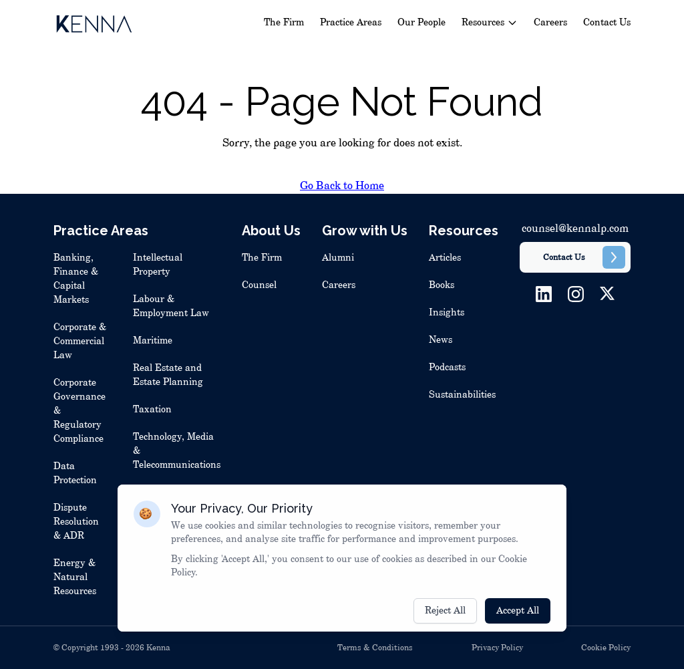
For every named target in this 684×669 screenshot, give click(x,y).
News (440, 340)
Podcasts (447, 367)
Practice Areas (350, 22)
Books (441, 285)
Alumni (338, 258)
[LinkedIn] (544, 294)
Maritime (152, 341)
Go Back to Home (342, 185)
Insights (446, 312)
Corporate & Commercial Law (79, 341)
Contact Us (607, 22)
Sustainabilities (462, 395)
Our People (421, 22)
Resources (490, 22)
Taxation (152, 409)
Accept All (517, 620)
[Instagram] (576, 294)
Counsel (259, 285)
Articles (445, 258)
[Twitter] (607, 294)
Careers (550, 22)
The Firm (284, 22)
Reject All (445, 620)
